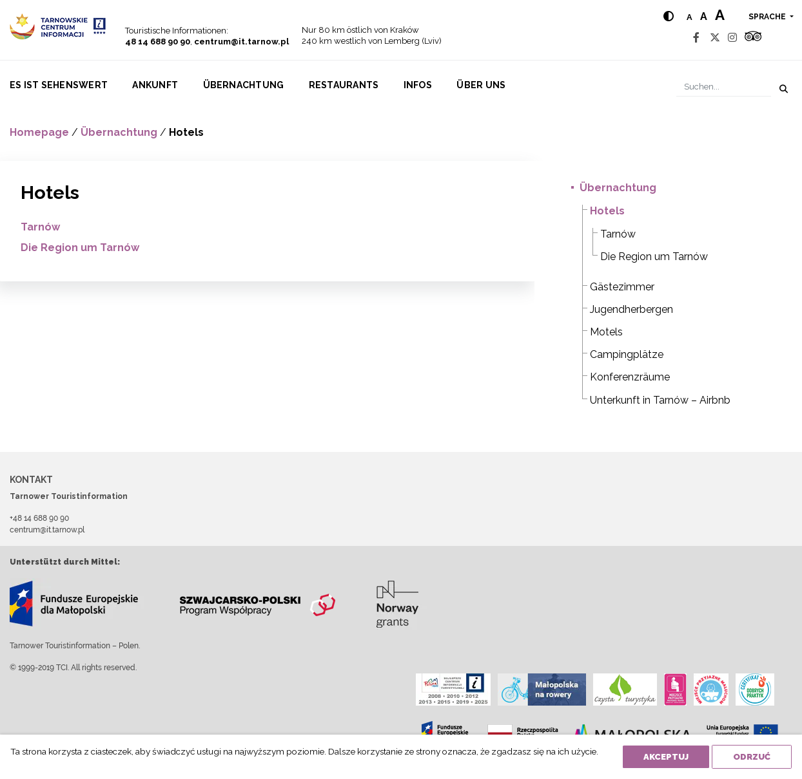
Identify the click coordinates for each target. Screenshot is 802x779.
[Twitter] (715, 38)
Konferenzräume (630, 377)
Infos (418, 85)
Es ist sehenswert (59, 85)
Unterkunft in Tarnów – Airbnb (660, 400)
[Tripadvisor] (753, 38)
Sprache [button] (768, 16)
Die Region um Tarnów (80, 247)
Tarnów (40, 227)
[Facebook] (696, 38)
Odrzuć (751, 757)
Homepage (39, 132)
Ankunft (155, 85)
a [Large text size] (720, 14)
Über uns (480, 85)
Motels (606, 332)
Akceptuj (666, 757)
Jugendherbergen (631, 309)
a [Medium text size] (703, 16)
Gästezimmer (622, 287)
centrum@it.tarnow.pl (241, 41)
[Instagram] (732, 38)
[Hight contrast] (668, 16)
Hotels (607, 211)
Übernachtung (243, 85)
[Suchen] (723, 86)
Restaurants (344, 85)
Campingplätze (626, 354)
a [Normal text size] (689, 17)
